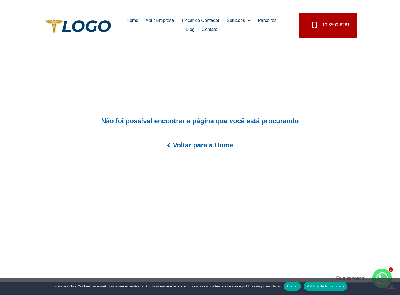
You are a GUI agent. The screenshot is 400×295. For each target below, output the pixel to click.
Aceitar (292, 286)
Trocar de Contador (200, 20)
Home (132, 20)
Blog (190, 29)
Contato (210, 29)
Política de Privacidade (325, 286)
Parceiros (267, 20)
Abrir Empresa (160, 20)
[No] (391, 286)
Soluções (239, 20)
